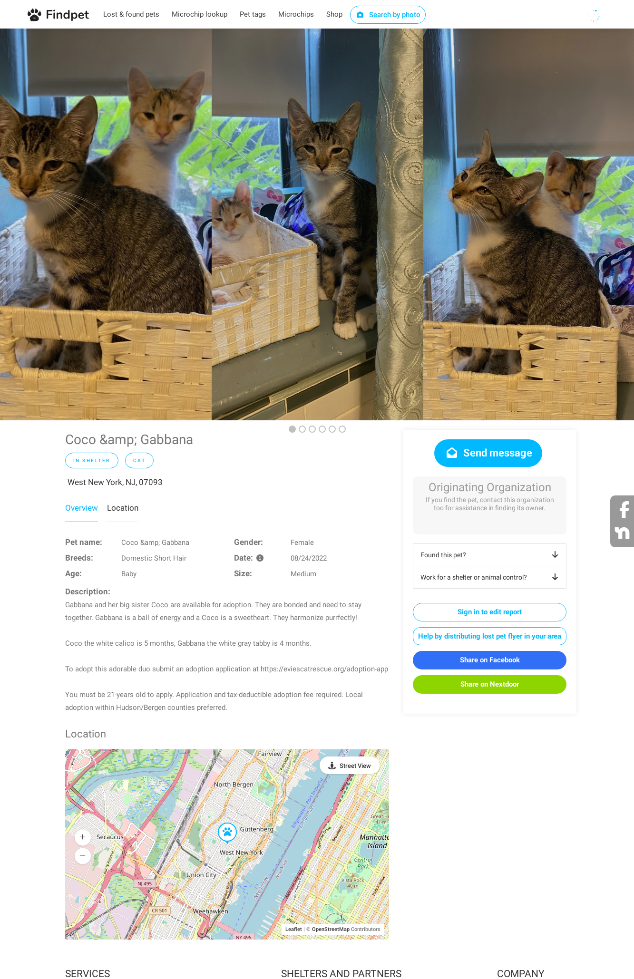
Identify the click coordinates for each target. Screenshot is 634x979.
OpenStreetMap (331, 929)
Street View (355, 765)
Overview (81, 508)
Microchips (296, 14)
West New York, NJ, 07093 (115, 482)
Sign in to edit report (490, 612)
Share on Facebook (490, 660)
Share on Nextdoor (489, 684)
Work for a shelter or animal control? (491, 577)
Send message (488, 453)
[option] (106, 224)
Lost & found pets (131, 14)
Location (122, 508)
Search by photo (387, 14)
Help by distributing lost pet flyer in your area (489, 636)
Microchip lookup (199, 14)
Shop (334, 14)
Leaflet (293, 929)
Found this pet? (491, 555)
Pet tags (253, 14)
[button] (221, 823)
